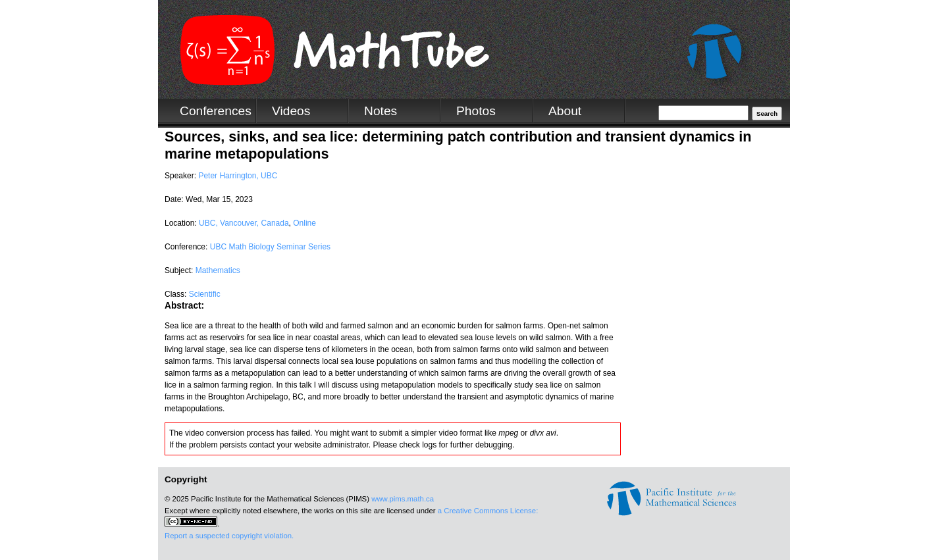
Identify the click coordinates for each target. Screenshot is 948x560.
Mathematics (218, 270)
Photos (476, 111)
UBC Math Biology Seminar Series (270, 246)
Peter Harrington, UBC (237, 175)
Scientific (205, 294)
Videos (291, 111)
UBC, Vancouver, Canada (244, 223)
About (564, 111)
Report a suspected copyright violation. (229, 536)
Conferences (215, 111)
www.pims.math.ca (402, 499)
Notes (380, 111)
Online (304, 223)
